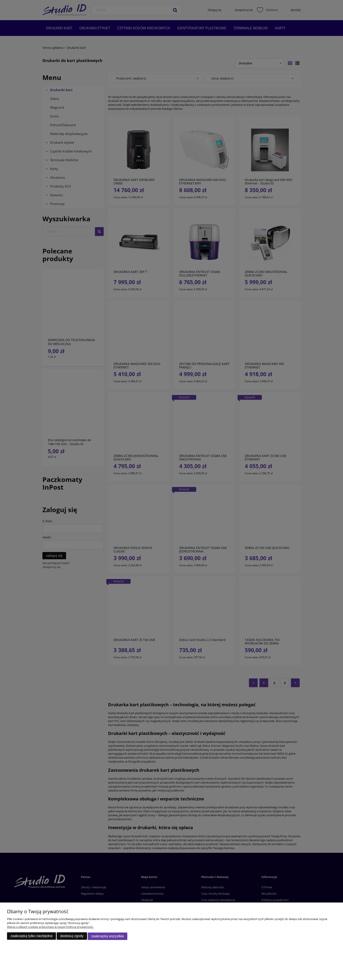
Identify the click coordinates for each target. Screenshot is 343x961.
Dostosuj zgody (72, 936)
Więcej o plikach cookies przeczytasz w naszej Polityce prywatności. (50, 927)
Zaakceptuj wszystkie (107, 936)
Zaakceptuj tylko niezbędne (31, 936)
